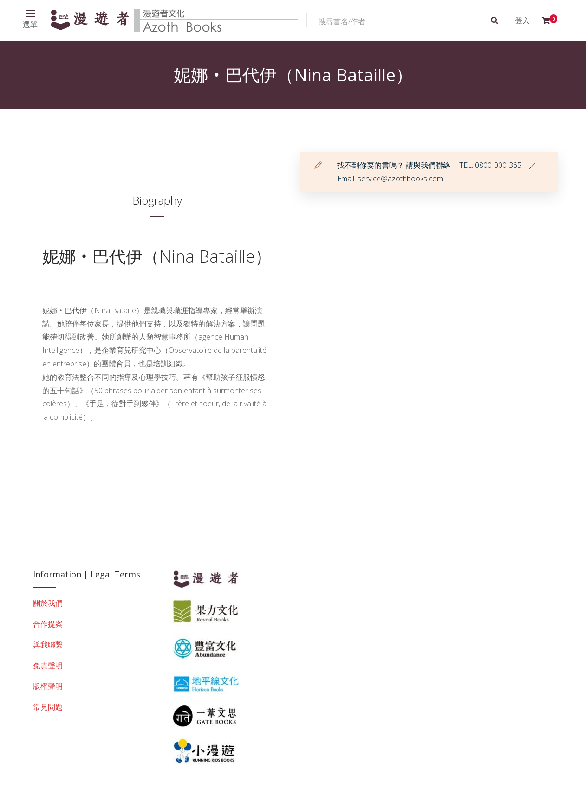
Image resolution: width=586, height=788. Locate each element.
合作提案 (48, 624)
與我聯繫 (48, 645)
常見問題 (48, 707)
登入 (522, 20)
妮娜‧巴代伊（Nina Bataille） (157, 256)
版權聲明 (48, 686)
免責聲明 (48, 665)
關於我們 (48, 603)
